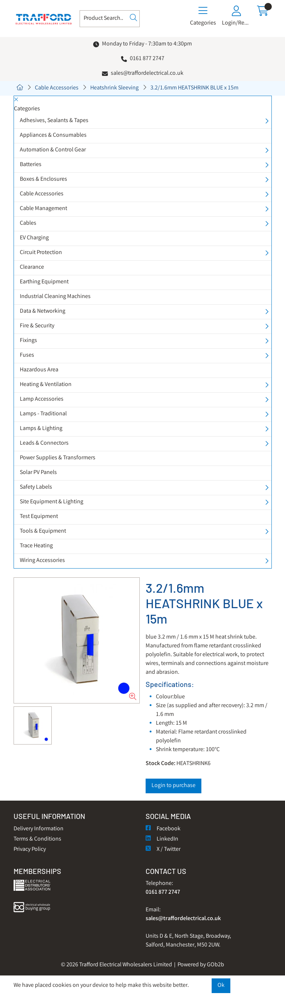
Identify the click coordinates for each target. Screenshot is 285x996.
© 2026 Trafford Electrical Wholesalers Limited (116, 965)
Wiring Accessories (42, 560)
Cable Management (43, 209)
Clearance (32, 267)
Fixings (28, 341)
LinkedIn (162, 839)
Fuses (27, 355)
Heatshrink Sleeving (114, 88)
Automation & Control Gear (53, 150)
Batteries (30, 165)
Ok (221, 985)
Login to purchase (173, 786)
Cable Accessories (56, 88)
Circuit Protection (41, 253)
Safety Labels (36, 487)
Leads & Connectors (44, 443)
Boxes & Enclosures (43, 179)
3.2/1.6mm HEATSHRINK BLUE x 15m (194, 88)
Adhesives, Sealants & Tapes (54, 121)
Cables (28, 223)
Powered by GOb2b (201, 965)
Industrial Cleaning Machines (55, 297)
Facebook (163, 829)
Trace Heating (36, 546)
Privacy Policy (30, 849)
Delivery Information (38, 829)
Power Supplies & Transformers (57, 458)
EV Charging (34, 238)
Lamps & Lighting (41, 429)
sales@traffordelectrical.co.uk (147, 73)
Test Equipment (39, 516)
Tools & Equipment (43, 531)
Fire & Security (37, 326)
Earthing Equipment (44, 282)
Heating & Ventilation (46, 385)
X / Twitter (163, 849)
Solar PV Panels (38, 472)
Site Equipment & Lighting (51, 502)
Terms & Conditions (37, 839)
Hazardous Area (39, 370)
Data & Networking (42, 311)
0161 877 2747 (147, 59)
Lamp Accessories (41, 399)
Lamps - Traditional (43, 414)
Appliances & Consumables (53, 135)
